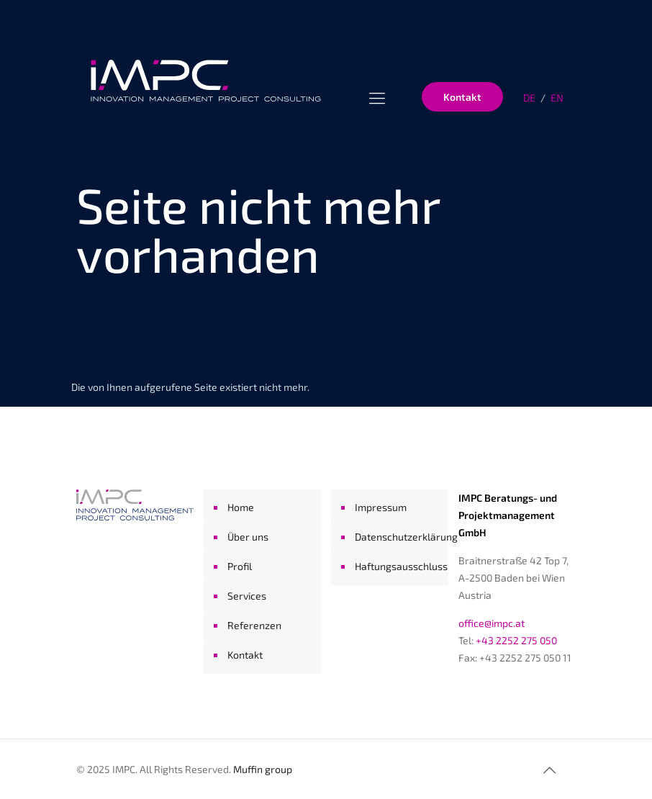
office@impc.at (491, 623)
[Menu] (377, 97)
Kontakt (462, 97)
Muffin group (262, 769)
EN (557, 97)
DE (529, 97)
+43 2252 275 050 (516, 640)
